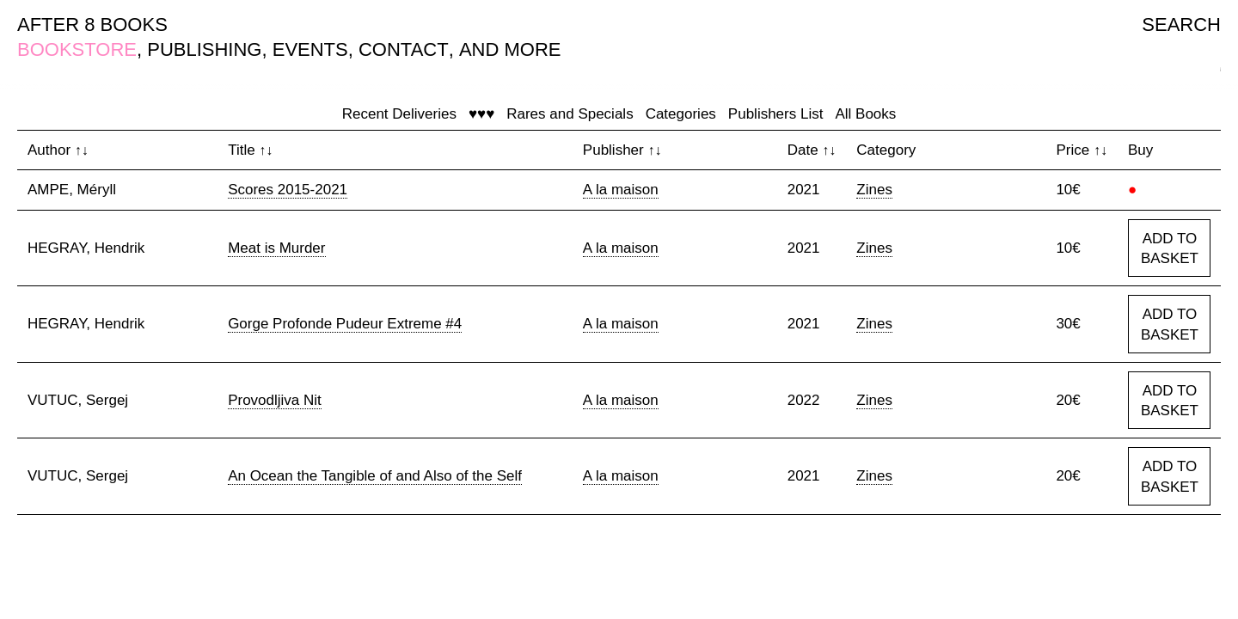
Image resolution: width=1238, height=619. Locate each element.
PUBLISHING (204, 49)
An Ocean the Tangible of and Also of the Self (375, 476)
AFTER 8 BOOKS (92, 24)
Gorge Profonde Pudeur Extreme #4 (345, 324)
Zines (874, 189)
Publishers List (776, 114)
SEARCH (1181, 24)
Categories (681, 114)
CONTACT (404, 49)
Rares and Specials (569, 114)
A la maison (621, 189)
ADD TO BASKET (1169, 248)
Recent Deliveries (399, 114)
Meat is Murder (276, 248)
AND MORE (510, 49)
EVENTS (310, 49)
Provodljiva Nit (275, 400)
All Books (865, 114)
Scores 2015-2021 (287, 189)
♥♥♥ (481, 114)
